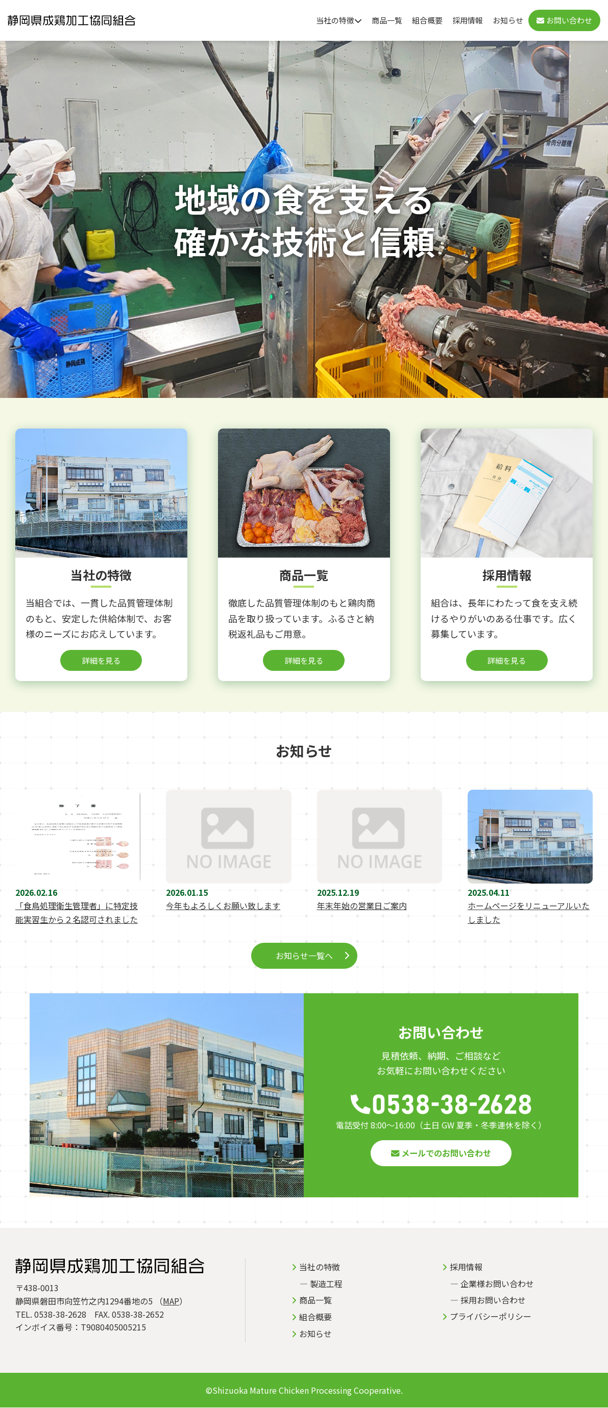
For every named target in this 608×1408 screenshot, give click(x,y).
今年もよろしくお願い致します (223, 906)
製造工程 (326, 1284)
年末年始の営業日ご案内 (362, 906)
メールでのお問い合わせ (441, 1153)
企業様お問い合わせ (497, 1284)
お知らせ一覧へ (304, 956)
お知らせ (508, 20)
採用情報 (467, 20)
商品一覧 (387, 20)
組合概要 (427, 20)
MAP (171, 1301)
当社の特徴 (339, 20)
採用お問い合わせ (493, 1300)
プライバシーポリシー (490, 1317)
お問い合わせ (564, 20)
